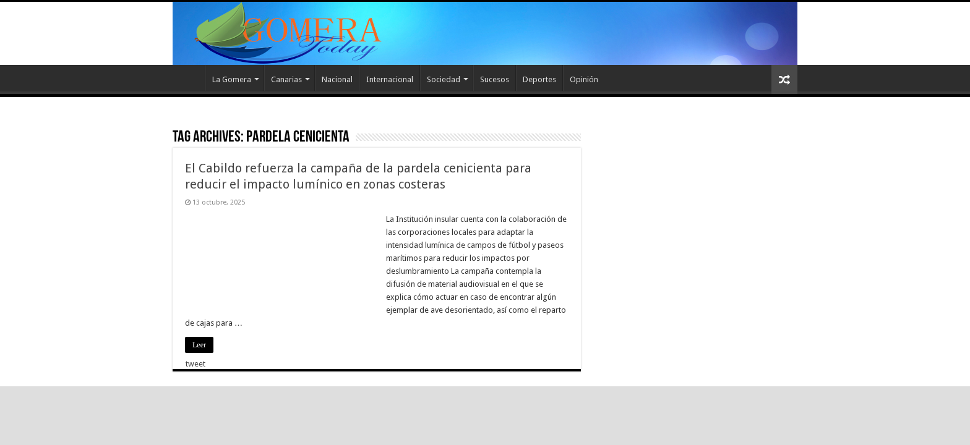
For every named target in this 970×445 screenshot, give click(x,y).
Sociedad (443, 79)
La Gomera (231, 79)
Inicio (189, 78)
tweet (195, 363)
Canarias (286, 79)
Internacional (389, 79)
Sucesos (494, 79)
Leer (199, 345)
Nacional (337, 79)
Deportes (539, 79)
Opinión (584, 79)
